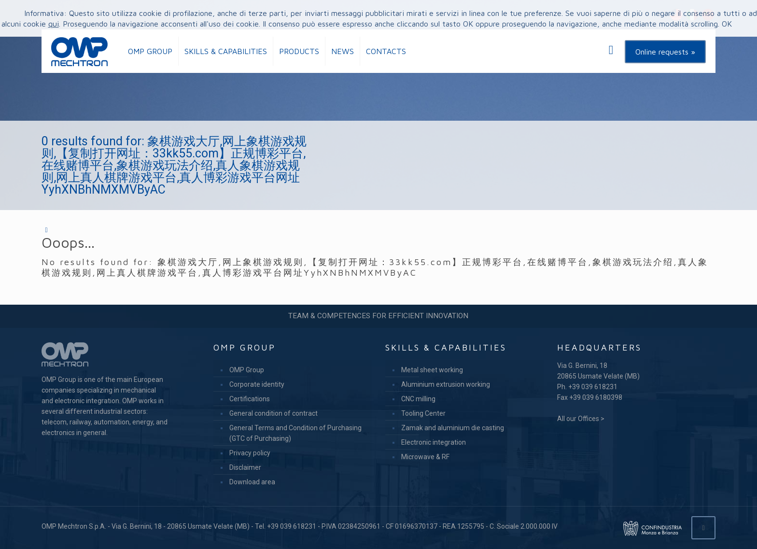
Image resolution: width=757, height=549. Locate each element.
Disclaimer (245, 467)
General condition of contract (273, 413)
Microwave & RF (425, 457)
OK (727, 23)
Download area (252, 482)
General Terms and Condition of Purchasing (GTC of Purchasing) (295, 433)
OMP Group (246, 370)
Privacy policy (249, 453)
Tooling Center (423, 413)
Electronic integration (433, 442)
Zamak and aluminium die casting (452, 428)
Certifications (249, 399)
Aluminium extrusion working (445, 384)
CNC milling (418, 399)
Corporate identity (256, 384)
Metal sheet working (432, 370)
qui (53, 23)
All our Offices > (580, 418)
